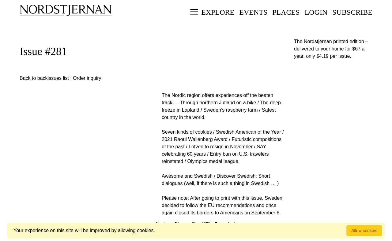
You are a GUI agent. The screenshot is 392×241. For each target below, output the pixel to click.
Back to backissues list (44, 78)
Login (316, 12)
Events (253, 12)
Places (286, 12)
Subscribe (352, 12)
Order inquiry (87, 78)
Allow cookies (364, 230)
